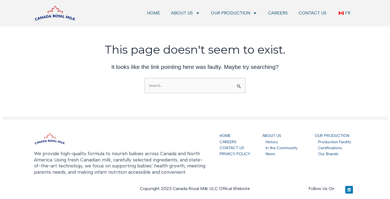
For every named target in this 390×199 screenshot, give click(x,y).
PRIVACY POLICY (235, 154)
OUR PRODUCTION (234, 13)
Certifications (328, 148)
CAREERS (278, 13)
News (268, 154)
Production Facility (334, 142)
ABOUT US (185, 13)
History (270, 142)
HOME (153, 13)
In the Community (280, 148)
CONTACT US (312, 13)
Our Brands (326, 154)
